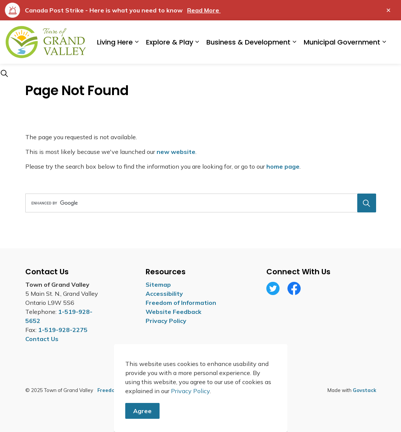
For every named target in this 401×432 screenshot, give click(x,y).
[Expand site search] (4, 73)
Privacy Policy (166, 320)
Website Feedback (173, 311)
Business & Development (248, 42)
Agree (142, 419)
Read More (204, 10)
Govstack (364, 390)
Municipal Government (342, 42)
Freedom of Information (181, 302)
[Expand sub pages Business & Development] (294, 42)
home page (283, 166)
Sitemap (158, 284)
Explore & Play (169, 42)
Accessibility (164, 293)
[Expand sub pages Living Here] (136, 42)
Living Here (115, 42)
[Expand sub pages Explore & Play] (197, 42)
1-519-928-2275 (63, 330)
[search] (199, 203)
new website (176, 151)
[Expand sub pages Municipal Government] (384, 42)
